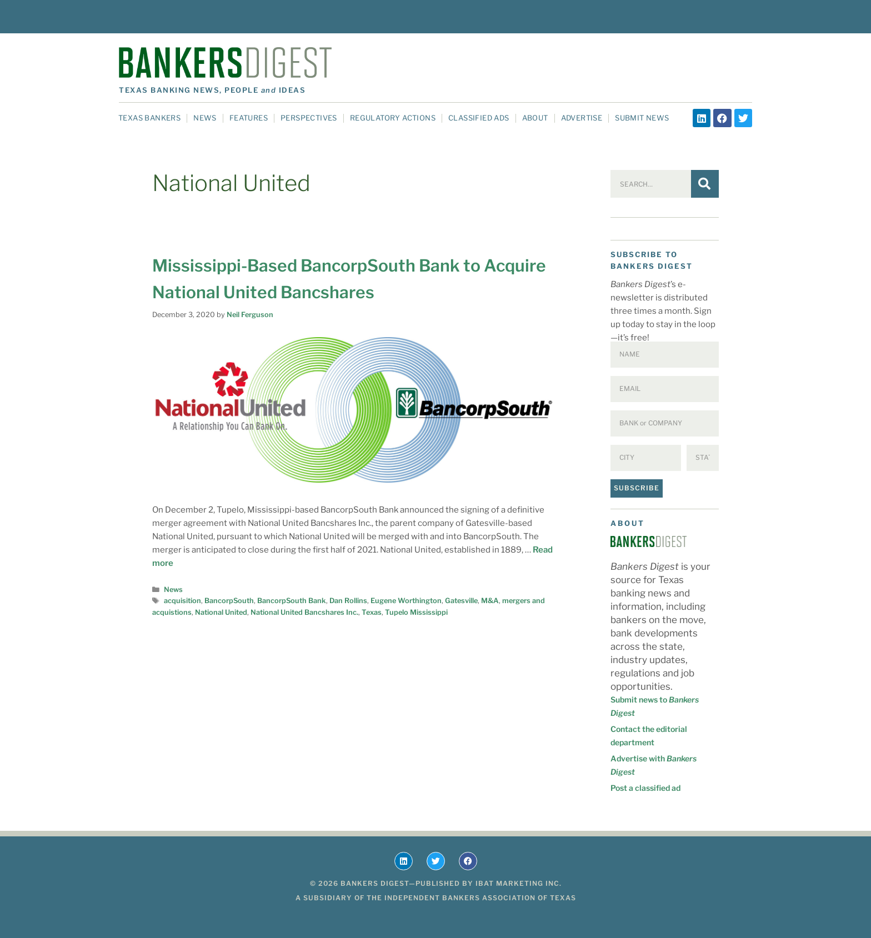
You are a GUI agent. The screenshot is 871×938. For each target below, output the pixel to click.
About (535, 117)
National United (221, 612)
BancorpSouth (229, 600)
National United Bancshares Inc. (304, 612)
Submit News (642, 117)
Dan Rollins (348, 600)
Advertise (582, 117)
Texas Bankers (149, 117)
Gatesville (461, 600)
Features (248, 117)
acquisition (182, 600)
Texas (372, 612)
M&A (490, 600)
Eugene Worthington (406, 600)
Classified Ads (478, 117)
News (205, 117)
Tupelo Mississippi (416, 612)
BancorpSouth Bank (291, 600)
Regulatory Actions (393, 117)
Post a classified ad (645, 787)
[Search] (705, 184)
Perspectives (309, 117)
